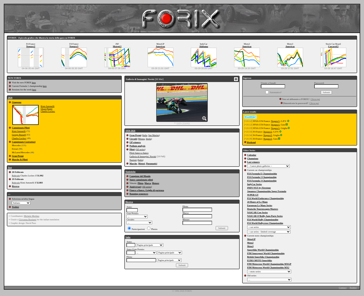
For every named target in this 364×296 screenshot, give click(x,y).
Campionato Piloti (21, 127)
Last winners (253, 162)
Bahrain (16, 175)
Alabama (203, 46)
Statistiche (130, 171)
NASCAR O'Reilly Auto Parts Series (265, 216)
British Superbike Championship (263, 257)
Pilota (141, 183)
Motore (155, 183)
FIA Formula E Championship (262, 173)
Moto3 (250, 246)
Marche (133, 163)
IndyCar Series (254, 184)
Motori (141, 163)
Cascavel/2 (333, 46)
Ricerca (15, 186)
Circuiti (133, 139)
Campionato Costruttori (23, 142)
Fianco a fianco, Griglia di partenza (146, 190)
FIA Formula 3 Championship (262, 180)
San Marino (153, 135)
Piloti (132, 149)
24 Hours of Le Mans (257, 202)
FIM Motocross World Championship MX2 (268, 267)
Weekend (251, 142)
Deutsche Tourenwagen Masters (262, 209)
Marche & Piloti (20, 159)
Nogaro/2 (30, 46)
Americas (160, 46)
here (34, 82)
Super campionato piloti (141, 179)
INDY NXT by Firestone (259, 187)
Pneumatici (151, 163)
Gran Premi (18, 156)
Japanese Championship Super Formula (266, 191)
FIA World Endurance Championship (265, 198)
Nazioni (133, 160)
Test (10, 167)
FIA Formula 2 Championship (262, 177)
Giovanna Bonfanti (27, 219)
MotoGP (251, 239)
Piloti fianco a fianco (138, 153)
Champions (252, 158)
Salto (127, 237)
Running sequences (138, 194)
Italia (145, 135)
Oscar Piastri (46, 108)
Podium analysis (137, 146)
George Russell (19, 134)
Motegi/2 (117, 46)
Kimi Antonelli (47, 106)
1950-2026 (130, 130)
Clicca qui (315, 99)
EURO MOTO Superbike (259, 260)
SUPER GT (253, 195)
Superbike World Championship (263, 250)
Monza (141, 139)
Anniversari (135, 186)
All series (140, 149)
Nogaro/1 (74, 46)
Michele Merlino (31, 216)
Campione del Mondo (139, 176)
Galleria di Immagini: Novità (142, 156)
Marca (148, 183)
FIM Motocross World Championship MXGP (269, 264)
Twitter (15, 207)
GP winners (135, 142)
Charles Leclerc (48, 111)
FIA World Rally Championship (262, 219)
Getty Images (183, 123)
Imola (148, 139)
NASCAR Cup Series (257, 212)
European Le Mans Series (259, 205)
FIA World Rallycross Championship (265, 223)
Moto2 (250, 242)
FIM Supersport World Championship (266, 253)
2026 (10, 97)
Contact (343, 287)
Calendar (251, 155)
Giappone (16, 102)
